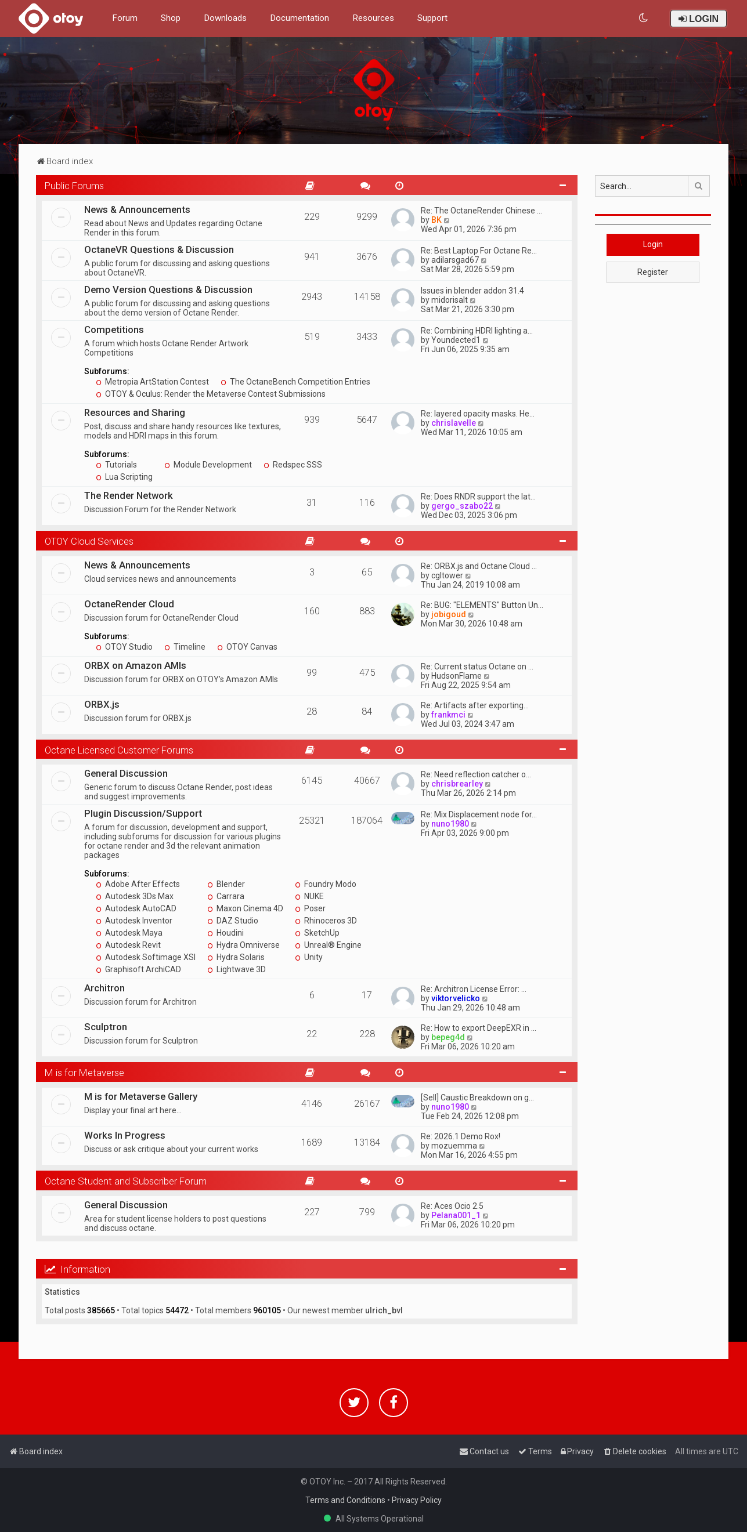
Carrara (225, 896)
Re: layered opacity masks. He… (478, 413)
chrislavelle (453, 423)
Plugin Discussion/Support (143, 813)
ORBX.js (102, 704)
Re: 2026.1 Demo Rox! (460, 1136)
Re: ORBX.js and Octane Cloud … (479, 566)
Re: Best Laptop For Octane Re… (479, 250)
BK (436, 219)
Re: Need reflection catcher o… (476, 774)
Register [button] (652, 272)
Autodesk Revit (128, 945)
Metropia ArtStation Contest (152, 381)
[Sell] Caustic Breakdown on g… (477, 1097)
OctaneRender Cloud (129, 604)
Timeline (184, 646)
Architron (104, 988)
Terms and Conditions (345, 1500)
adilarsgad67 (455, 260)
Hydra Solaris (236, 957)
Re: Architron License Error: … (473, 989)
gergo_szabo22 (462, 505)
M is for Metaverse (84, 1072)
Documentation (299, 18)
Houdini (225, 932)
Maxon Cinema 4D (245, 908)
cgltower (447, 575)
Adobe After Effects (138, 884)
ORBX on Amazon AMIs (135, 665)
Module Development (208, 464)
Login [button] (653, 244)
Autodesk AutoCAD (136, 908)
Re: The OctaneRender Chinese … (481, 210)
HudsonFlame (456, 675)
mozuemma (454, 1145)
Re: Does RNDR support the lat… (478, 496)
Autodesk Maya (129, 932)
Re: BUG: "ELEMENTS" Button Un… (482, 605)
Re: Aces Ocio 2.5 (452, 1206)
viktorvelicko (455, 998)
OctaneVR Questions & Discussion (159, 249)
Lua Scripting (124, 476)
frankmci (448, 714)
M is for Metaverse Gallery (140, 1096)
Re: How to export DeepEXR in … (478, 1028)
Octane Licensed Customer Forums (119, 750)
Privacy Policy (417, 1500)
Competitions (114, 329)
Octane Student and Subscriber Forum (126, 1181)
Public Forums (74, 185)
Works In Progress (124, 1135)
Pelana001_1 (456, 1215)
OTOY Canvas (247, 646)
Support (432, 18)
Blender (226, 884)
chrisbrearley (457, 783)
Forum (125, 18)
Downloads (225, 18)
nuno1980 (450, 823)
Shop (171, 18)
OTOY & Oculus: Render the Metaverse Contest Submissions (211, 394)
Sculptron (105, 1027)
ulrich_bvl (384, 1310)
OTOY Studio (124, 646)
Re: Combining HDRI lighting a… (477, 330)
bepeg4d (448, 1037)
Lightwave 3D (236, 969)
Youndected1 (456, 340)
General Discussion (126, 773)
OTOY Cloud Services (89, 541)
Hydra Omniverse (243, 945)
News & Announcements (137, 209)
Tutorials (116, 464)
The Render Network (128, 495)
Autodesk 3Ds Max (135, 896)
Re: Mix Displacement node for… (479, 814)
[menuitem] (644, 18)
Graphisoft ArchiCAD (138, 969)
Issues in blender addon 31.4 (472, 290)
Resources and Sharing (134, 412)
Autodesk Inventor (134, 920)
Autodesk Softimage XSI (146, 957)
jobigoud (448, 614)
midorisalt (449, 300)
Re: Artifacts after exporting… (475, 705)
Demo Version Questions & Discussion (168, 289)
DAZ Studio (232, 920)
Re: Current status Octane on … (477, 666)
